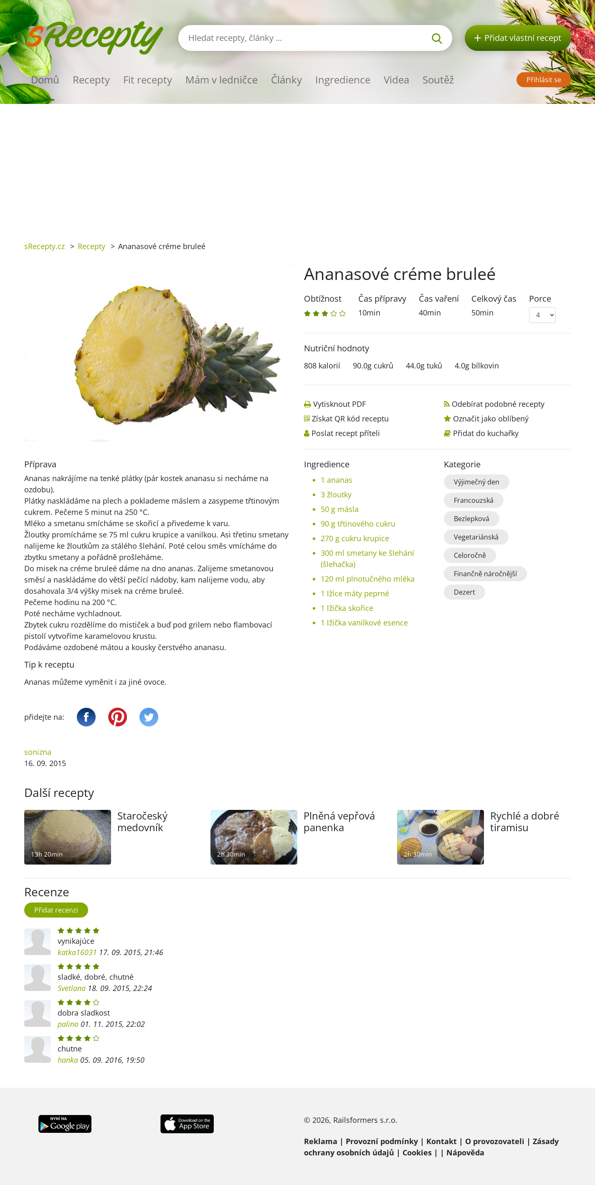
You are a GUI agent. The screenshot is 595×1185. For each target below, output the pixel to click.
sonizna (37, 752)
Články (286, 79)
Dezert (464, 592)
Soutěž (438, 79)
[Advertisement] (297, 166)
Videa (396, 79)
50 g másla (340, 509)
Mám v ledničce (221, 79)
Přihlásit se (544, 79)
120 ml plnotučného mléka (368, 579)
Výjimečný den (476, 482)
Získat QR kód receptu (350, 418)
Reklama (320, 1141)
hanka (68, 1060)
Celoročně (470, 555)
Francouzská (474, 500)
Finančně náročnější (485, 573)
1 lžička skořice (347, 608)
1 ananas (336, 480)
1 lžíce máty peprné (355, 593)
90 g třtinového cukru (358, 524)
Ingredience (342, 79)
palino (68, 1024)
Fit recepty (147, 79)
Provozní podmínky (382, 1141)
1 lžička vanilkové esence (364, 623)
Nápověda (465, 1152)
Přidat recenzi (56, 910)
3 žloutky (336, 494)
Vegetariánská (476, 537)
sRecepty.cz (44, 246)
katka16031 (77, 952)
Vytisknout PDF (339, 404)
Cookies (417, 1152)
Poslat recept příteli (345, 433)
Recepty (91, 79)
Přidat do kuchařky (486, 433)
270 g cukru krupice (355, 538)
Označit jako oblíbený (491, 418)
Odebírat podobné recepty (498, 404)
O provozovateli (494, 1141)
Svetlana (72, 988)
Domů (45, 79)
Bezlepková (471, 518)
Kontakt (441, 1141)
